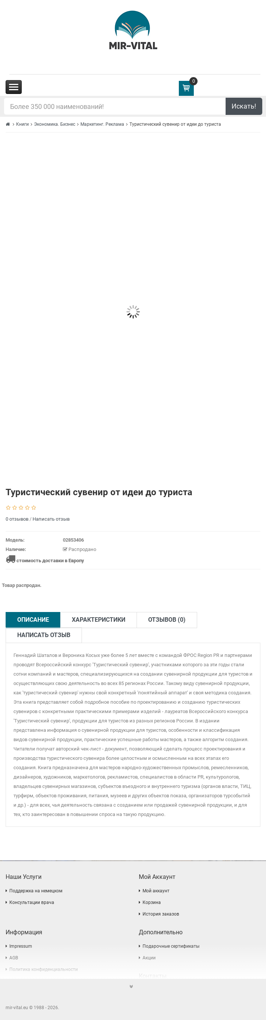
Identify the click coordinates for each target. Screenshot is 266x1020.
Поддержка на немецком (35, 890)
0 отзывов (17, 519)
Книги (22, 124)
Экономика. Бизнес (54, 124)
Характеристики (98, 619)
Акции (149, 957)
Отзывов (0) (167, 619)
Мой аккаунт (156, 890)
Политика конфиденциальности (43, 969)
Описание (33, 619)
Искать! (244, 106)
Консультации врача (31, 902)
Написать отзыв (51, 519)
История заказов (161, 914)
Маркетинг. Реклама (102, 124)
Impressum (20, 946)
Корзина (152, 902)
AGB (13, 957)
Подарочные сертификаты (171, 946)
